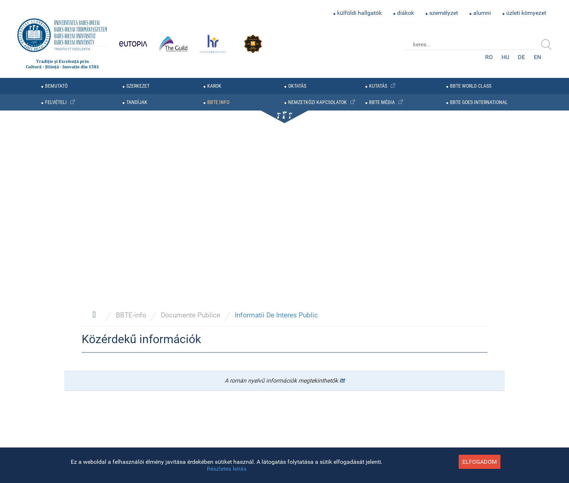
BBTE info (218, 102)
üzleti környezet (526, 12)
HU (505, 57)
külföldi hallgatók (359, 12)
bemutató (56, 86)
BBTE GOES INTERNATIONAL (479, 102)
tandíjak (136, 102)
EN (537, 57)
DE (521, 57)
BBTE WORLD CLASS (470, 86)
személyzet (443, 12)
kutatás (378, 86)
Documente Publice (190, 315)
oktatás (297, 86)
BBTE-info (131, 315)
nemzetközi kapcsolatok (317, 102)
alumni (482, 12)
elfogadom (479, 461)
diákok (405, 12)
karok (214, 86)
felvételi (56, 102)
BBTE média (382, 102)
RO (489, 57)
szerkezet (138, 86)
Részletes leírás (226, 468)
